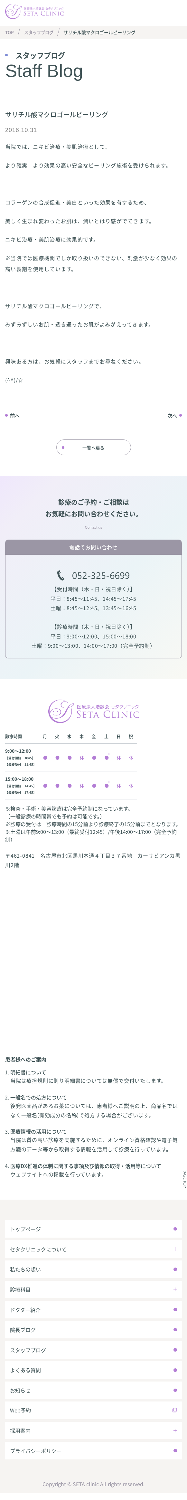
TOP (9, 32)
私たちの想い (25, 1272)
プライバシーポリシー (36, 1457)
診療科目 (20, 1293)
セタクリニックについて (38, 1251)
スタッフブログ (41, 32)
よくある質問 (25, 1375)
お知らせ (20, 1396)
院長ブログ (23, 1334)
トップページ (25, 1231)
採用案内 (20, 1437)
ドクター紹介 (25, 1313)
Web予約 (20, 1416)
